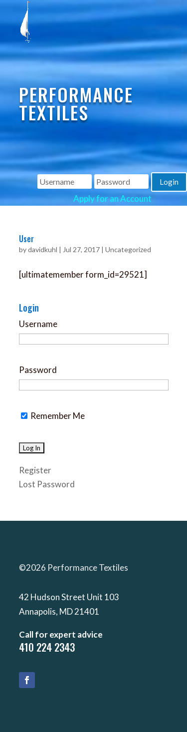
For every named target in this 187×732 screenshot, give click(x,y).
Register (35, 470)
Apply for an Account (112, 198)
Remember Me (53, 415)
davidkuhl (42, 249)
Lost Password (47, 484)
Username (38, 324)
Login (169, 181)
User (26, 239)
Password (38, 370)
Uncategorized (128, 249)
